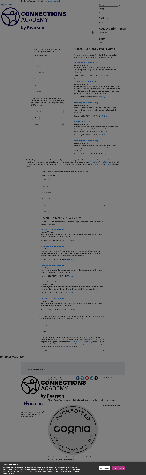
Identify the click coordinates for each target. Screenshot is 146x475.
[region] (73, 468)
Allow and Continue (118, 468)
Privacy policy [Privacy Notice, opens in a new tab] (11, 473)
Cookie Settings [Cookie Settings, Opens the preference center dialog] (104, 468)
